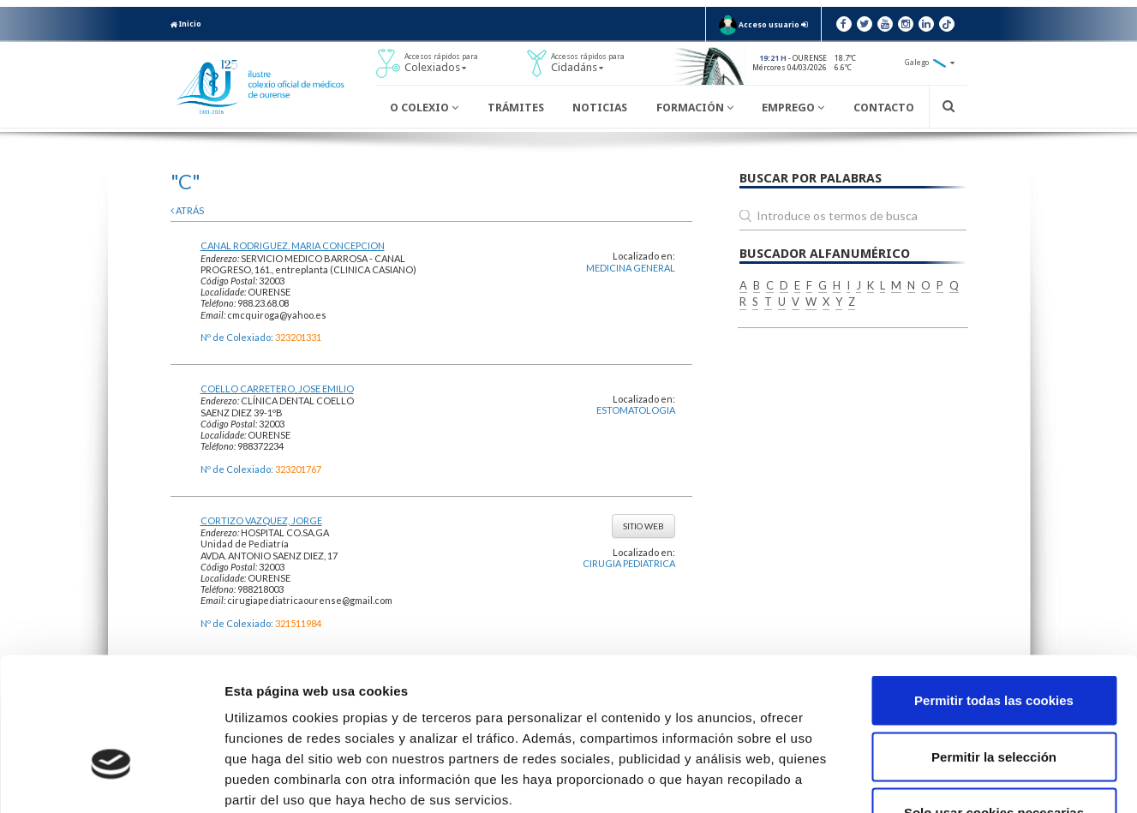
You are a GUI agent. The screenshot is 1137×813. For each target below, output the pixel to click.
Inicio (186, 24)
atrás (187, 210)
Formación (694, 107)
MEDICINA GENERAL (630, 267)
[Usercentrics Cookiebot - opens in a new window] (111, 779)
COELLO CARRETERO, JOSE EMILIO (277, 388)
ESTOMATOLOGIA (635, 409)
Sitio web (643, 526)
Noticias (599, 107)
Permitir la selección (993, 644)
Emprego (793, 107)
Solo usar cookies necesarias (994, 700)
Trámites (516, 107)
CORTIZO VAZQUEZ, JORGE (261, 520)
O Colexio (424, 107)
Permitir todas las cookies (994, 588)
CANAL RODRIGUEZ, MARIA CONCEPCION (292, 245)
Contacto (883, 107)
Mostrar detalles (921, 779)
